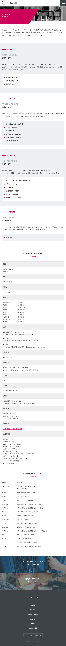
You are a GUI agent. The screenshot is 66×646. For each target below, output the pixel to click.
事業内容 (33, 605)
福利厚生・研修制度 (33, 614)
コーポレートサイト (33, 635)
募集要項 (33, 623)
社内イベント (33, 619)
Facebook (33, 628)
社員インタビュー (33, 610)
